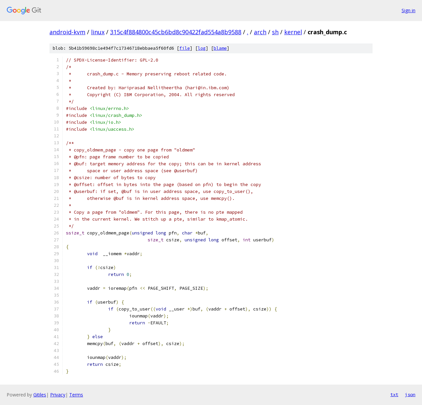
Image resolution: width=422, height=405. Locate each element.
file (184, 48)
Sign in (408, 10)
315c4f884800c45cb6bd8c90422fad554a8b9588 (175, 32)
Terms (76, 395)
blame (220, 48)
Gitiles (39, 395)
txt (394, 394)
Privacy (57, 395)
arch (260, 32)
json (410, 394)
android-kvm (67, 32)
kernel (293, 32)
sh (275, 32)
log (202, 48)
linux (98, 32)
